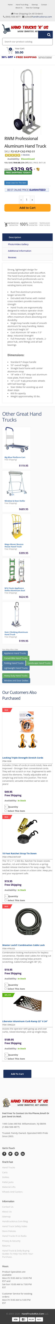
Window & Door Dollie (15, 502)
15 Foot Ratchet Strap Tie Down (19, 853)
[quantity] (27, 200)
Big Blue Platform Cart (15, 458)
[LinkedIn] (23, 1154)
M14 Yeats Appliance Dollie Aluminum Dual (15, 590)
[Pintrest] (17, 1154)
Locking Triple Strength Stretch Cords (22, 757)
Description (15, 237)
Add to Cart (27, 208)
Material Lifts (9, 1186)
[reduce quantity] (21, 200)
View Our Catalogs (32, 8)
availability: (11, 800)
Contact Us (7, 1206)
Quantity (13, 806)
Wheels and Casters (12, 1191)
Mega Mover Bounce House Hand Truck (14, 546)
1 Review (25, 155)
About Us (19, 8)
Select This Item (15, 810)
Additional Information (19, 250)
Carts (4, 1172)
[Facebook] (4, 1154)
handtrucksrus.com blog (15, 1221)
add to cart (17, 1073)
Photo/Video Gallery (18, 244)
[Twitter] (10, 1154)
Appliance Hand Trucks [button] (15, 654)
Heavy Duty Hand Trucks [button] (16, 676)
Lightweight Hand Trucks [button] (16, 669)
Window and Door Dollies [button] (16, 681)
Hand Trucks (8, 1167)
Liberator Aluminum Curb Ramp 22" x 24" (25, 1021)
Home (10, 4)
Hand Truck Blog (22, 4)
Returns (6, 1245)
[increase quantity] (32, 200)
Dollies (5, 1177)
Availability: (13, 159)
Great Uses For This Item (16, 183)
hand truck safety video (14, 1226)
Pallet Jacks (7, 1182)
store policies (9, 1231)
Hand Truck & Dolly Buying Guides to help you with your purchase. (17, 1253)
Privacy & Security (11, 1240)
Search (43, 34)
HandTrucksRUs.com (33, 1313)
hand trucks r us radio (14, 1235)
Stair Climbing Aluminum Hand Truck (16, 634)
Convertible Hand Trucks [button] (16, 659)
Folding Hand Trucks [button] (14, 664)
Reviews (12, 257)
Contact (44, 4)
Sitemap (35, 4)
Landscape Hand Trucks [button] (39, 664)
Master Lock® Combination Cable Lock (23, 945)
